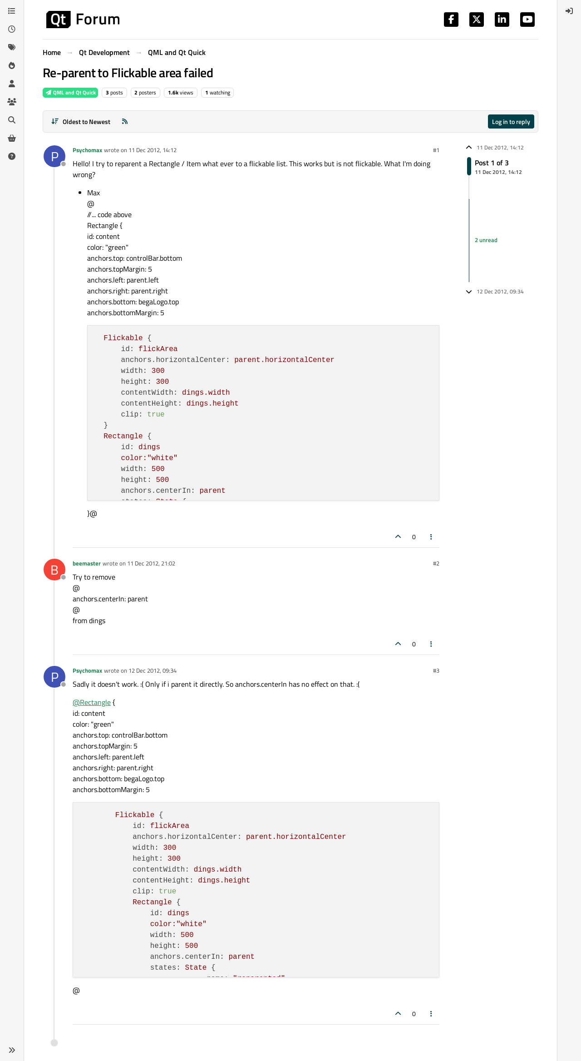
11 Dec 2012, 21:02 (151, 563)
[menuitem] (569, 11)
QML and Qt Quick (70, 92)
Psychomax (87, 149)
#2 (436, 563)
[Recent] (12, 29)
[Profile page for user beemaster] (54, 569)
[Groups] (12, 101)
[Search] (12, 120)
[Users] (12, 83)
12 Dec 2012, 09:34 (152, 670)
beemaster (87, 563)
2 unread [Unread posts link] (486, 240)
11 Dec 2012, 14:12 (152, 149)
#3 (436, 670)
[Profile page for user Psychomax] (54, 156)
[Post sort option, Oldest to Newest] (80, 121)
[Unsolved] (12, 156)
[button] (12, 1050)
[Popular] (12, 65)
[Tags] (12, 47)
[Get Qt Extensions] (12, 138)
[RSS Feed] (125, 121)
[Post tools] (431, 537)
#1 (436, 149)
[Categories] (12, 11)
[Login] (569, 11)
